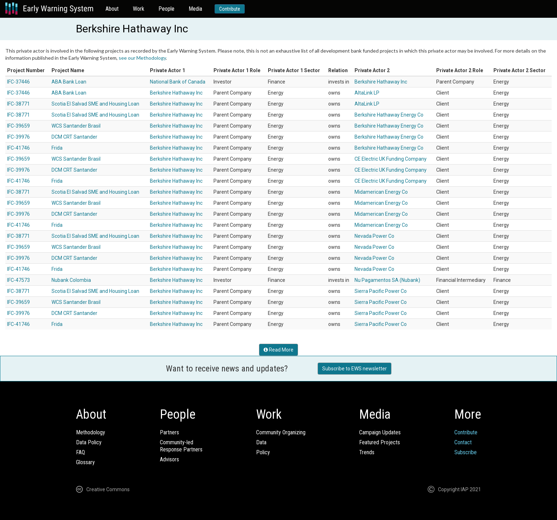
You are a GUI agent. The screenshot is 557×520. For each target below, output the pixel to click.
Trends (366, 452)
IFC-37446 (18, 82)
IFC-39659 (18, 126)
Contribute (229, 9)
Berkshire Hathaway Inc (381, 82)
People (166, 8)
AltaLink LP (367, 93)
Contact (463, 442)
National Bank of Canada (177, 82)
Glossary (85, 462)
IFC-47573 (18, 280)
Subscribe (465, 452)
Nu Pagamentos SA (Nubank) (387, 280)
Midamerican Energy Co (381, 192)
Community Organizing (280, 432)
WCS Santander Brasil (76, 126)
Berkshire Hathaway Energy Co (389, 115)
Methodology (90, 432)
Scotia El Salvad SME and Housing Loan (95, 104)
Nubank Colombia (71, 280)
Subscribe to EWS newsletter (354, 368)
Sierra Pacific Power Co (381, 291)
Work (138, 8)
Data (261, 442)
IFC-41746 (18, 148)
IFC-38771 (18, 104)
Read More (278, 350)
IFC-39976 (18, 137)
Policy (263, 452)
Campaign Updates (380, 432)
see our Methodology (142, 58)
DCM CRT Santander (74, 137)
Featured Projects (379, 442)
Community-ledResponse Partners (181, 446)
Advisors (169, 459)
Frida (57, 148)
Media (195, 8)
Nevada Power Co (374, 236)
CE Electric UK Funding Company (391, 159)
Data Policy (89, 442)
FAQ (80, 452)
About (112, 8)
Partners (169, 432)
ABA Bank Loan (69, 82)
